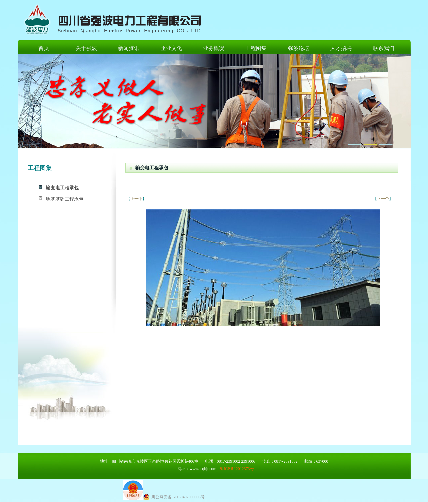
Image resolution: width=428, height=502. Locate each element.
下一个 (383, 198)
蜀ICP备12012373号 (237, 468)
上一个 (136, 198)
